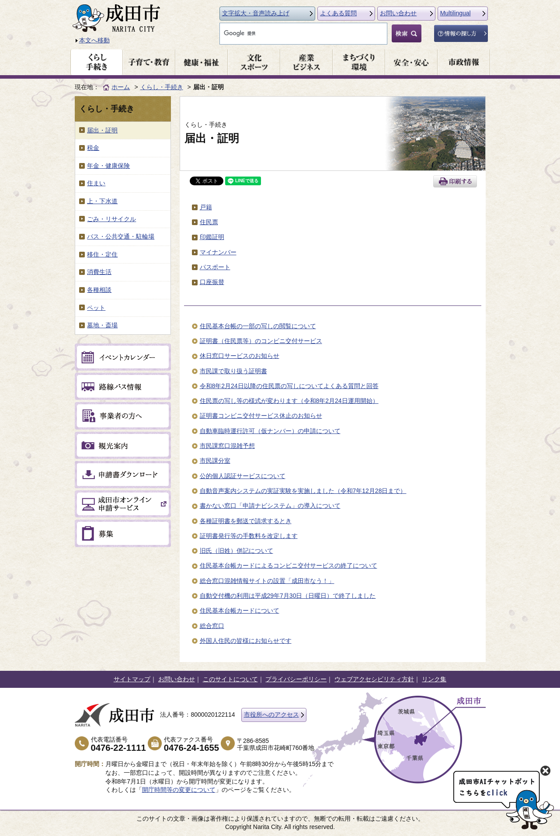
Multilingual (455, 13)
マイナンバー (218, 252)
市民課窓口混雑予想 (227, 445)
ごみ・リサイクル (111, 218)
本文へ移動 (94, 40)
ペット (96, 307)
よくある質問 (338, 13)
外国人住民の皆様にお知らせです (246, 640)
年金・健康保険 (108, 165)
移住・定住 (102, 254)
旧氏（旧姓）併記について (236, 550)
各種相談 (99, 289)
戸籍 (206, 207)
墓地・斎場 (102, 325)
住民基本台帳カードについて (239, 610)
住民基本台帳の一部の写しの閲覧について (258, 326)
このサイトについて (230, 679)
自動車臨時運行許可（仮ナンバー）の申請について (270, 430)
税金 (93, 147)
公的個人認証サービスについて (242, 475)
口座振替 (212, 281)
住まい (96, 183)
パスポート (215, 267)
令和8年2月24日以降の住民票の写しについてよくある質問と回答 (289, 385)
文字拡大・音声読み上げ (255, 13)
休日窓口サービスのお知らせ (239, 355)
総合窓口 (212, 625)
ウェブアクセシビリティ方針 (374, 679)
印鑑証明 (212, 236)
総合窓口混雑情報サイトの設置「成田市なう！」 (267, 580)
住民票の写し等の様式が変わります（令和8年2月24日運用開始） (289, 400)
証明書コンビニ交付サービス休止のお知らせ (261, 415)
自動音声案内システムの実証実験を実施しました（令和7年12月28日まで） (303, 490)
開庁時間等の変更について (179, 789)
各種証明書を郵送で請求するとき (246, 520)
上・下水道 (102, 201)
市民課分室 (215, 460)
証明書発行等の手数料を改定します (249, 535)
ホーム (120, 86)
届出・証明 (102, 130)
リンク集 (434, 679)
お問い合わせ (398, 13)
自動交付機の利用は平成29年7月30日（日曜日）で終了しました (288, 595)
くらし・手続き (161, 86)
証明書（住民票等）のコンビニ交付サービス (261, 340)
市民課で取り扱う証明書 (233, 371)
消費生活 (99, 271)
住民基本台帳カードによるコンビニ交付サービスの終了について (288, 565)
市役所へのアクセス (271, 714)
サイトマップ (132, 679)
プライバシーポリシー (296, 679)
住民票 (209, 222)
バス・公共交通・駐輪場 (120, 236)
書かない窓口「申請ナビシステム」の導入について (270, 505)
